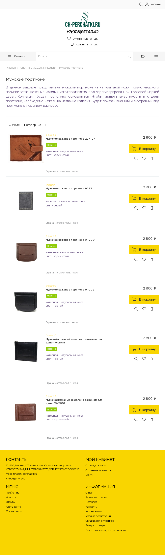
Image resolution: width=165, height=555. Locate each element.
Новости (11, 497)
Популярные (32, 125)
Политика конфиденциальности (106, 530)
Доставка (91, 502)
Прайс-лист (13, 492)
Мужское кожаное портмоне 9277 (69, 188)
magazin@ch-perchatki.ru (21, 473)
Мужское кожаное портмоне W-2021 (71, 240)
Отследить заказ (96, 465)
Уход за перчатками (98, 516)
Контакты (91, 506)
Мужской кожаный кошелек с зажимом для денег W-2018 (74, 340)
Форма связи (14, 511)
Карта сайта (13, 506)
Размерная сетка (96, 497)
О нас (89, 492)
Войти (89, 474)
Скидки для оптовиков (100, 520)
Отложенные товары (98, 470)
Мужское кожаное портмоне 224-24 (71, 138)
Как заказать (93, 511)
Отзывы (10, 502)
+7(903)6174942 (82, 31)
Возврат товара (95, 525)
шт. (82, 38)
